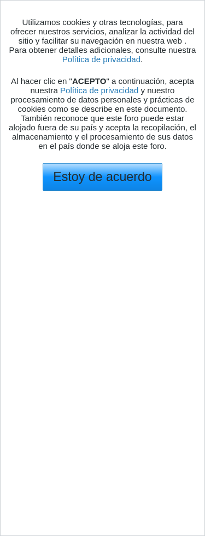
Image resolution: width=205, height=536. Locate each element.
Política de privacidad (101, 59)
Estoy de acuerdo (102, 177)
